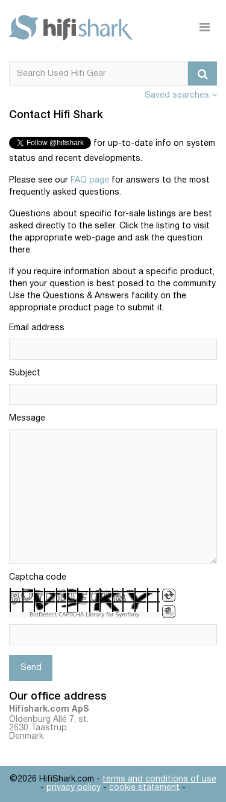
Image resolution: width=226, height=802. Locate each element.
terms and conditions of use (159, 779)
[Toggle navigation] (204, 28)
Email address (36, 328)
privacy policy (73, 788)
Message (27, 418)
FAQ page (90, 180)
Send (31, 668)
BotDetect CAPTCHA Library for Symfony (84, 615)
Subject (24, 373)
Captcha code (37, 577)
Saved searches (181, 95)
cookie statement (144, 788)
